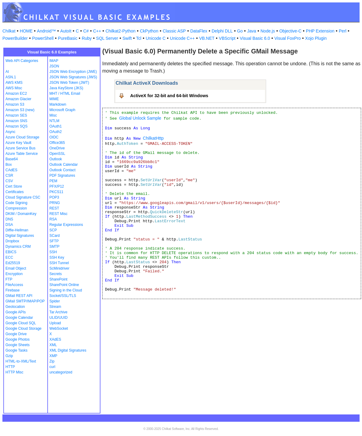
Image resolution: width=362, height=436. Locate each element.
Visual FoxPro (287, 38)
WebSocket (58, 328)
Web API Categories (21, 61)
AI (7, 72)
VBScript (227, 38)
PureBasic (67, 38)
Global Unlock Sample (140, 118)
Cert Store (13, 186)
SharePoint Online (64, 285)
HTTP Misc (14, 372)
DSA (9, 225)
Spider (54, 301)
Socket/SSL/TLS (62, 296)
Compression (16, 208)
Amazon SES (16, 115)
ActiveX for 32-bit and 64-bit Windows (169, 95)
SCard (54, 235)
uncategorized (60, 372)
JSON (54, 66)
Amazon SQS (16, 126)
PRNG (54, 203)
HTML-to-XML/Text (20, 361)
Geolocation (15, 307)
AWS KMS (13, 82)
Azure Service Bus (20, 148)
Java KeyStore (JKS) (66, 88)
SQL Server (107, 38)
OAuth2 (55, 132)
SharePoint (58, 279)
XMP (53, 356)
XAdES (55, 339)
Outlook (55, 159)
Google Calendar (19, 317)
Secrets (55, 274)
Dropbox (12, 241)
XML (53, 345)
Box (8, 164)
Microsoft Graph (62, 110)
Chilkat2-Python (121, 31)
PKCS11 (56, 192)
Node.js (268, 31)
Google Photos (17, 339)
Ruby (87, 38)
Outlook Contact (62, 170)
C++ (97, 31)
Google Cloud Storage (23, 328)
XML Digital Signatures (67, 350)
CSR (9, 175)
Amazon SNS (16, 121)
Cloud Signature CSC (22, 197)
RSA (53, 219)
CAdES (11, 170)
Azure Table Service (21, 154)
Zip (52, 361)
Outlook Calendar (63, 164)
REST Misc (58, 214)
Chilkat (8, 31)
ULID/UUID (58, 317)
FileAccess (14, 285)
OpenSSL (57, 154)
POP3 (54, 197)
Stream (55, 307)
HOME (26, 31)
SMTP (54, 246)
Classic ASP (174, 31)
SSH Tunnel (59, 263)
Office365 (57, 143)
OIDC (54, 137)
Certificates (14, 192)
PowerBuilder (15, 38)
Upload (55, 323)
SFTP (54, 241)
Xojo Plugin (316, 38)
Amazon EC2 (16, 93)
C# (86, 31)
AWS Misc (13, 88)
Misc (53, 115)
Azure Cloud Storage (22, 137)
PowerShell (43, 38)
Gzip (9, 356)
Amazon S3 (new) (19, 110)
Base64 (11, 159)
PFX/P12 (56, 186)
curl (52, 367)
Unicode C (155, 38)
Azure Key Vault (18, 143)
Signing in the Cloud (65, 290)
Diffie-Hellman (16, 230)
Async (10, 132)
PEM (53, 181)
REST (54, 208)
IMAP (53, 61)
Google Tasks (16, 350)
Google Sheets (17, 345)
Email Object (15, 268)
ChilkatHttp (153, 138)
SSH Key (56, 257)
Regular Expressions (66, 225)
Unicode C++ (182, 38)
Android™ (46, 31)
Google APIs (15, 312)
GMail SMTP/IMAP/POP (25, 301)
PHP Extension (320, 31)
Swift (127, 38)
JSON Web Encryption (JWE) (73, 72)
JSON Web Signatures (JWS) (73, 77)
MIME (54, 99)
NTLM (54, 121)
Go (240, 31)
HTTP (10, 367)
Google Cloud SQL (20, 323)
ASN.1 (10, 77)
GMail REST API (18, 296)
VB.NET (207, 38)
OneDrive (57, 148)
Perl (343, 31)
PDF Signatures (62, 175)
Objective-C (290, 31)
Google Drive (16, 334)
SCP (53, 230)
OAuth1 (55, 126)
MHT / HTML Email (64, 93)
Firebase (12, 290)
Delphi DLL (221, 31)
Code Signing (16, 203)
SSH (53, 252)
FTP (8, 279)
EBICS (10, 252)
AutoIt (66, 31)
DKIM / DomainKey (20, 214)
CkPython (149, 31)
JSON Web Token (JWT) (69, 82)
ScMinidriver (59, 268)
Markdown (57, 104)
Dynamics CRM (18, 246)
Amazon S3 (14, 104)
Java (251, 31)
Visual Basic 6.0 (255, 38)
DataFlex (198, 31)
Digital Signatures (19, 235)
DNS (9, 219)
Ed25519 (12, 263)
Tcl (138, 38)
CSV (9, 181)
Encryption (14, 274)
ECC (9, 257)
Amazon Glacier (18, 99)
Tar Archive (58, 312)
